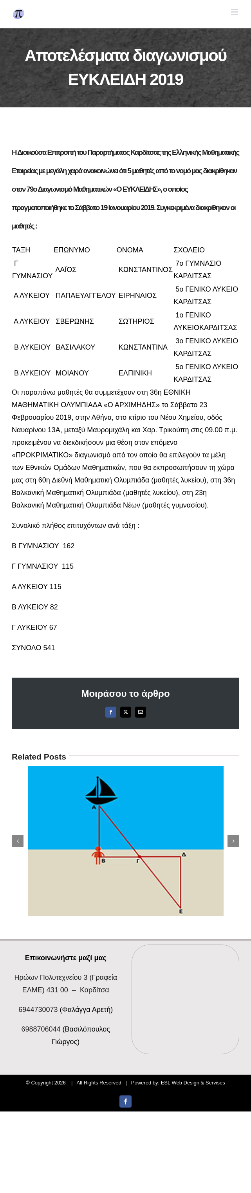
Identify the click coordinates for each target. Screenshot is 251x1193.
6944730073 (38, 1010)
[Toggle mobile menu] (235, 12)
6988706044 (40, 1029)
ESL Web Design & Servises (193, 1083)
